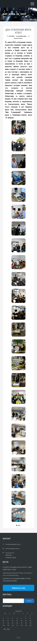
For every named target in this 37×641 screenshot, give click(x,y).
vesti (19, 525)
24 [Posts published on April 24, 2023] (3, 625)
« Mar (4, 629)
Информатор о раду (18, 587)
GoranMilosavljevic (21, 36)
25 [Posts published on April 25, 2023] (8, 625)
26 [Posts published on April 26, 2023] (12, 625)
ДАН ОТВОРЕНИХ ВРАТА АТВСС (18, 31)
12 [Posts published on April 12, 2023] (12, 621)
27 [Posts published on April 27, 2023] (17, 625)
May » (8, 629)
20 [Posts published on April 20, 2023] (17, 623)
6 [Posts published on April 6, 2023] (16, 618)
